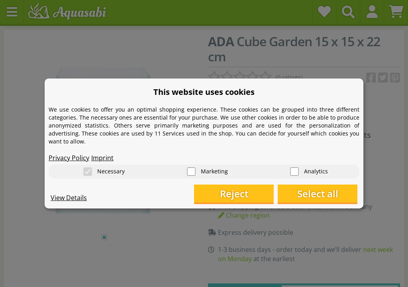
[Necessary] (87, 171)
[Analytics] (294, 171)
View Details (69, 197)
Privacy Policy (69, 157)
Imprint (102, 157)
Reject (234, 193)
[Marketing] (191, 171)
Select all (317, 193)
